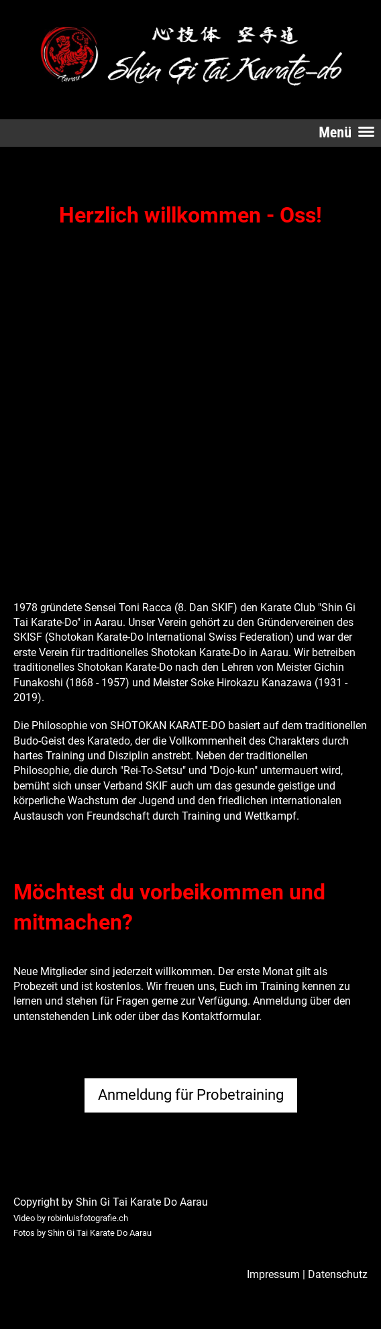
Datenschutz (338, 1274)
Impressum (273, 1274)
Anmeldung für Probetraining (191, 1094)
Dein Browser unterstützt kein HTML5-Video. (172, 357)
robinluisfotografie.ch (88, 1218)
